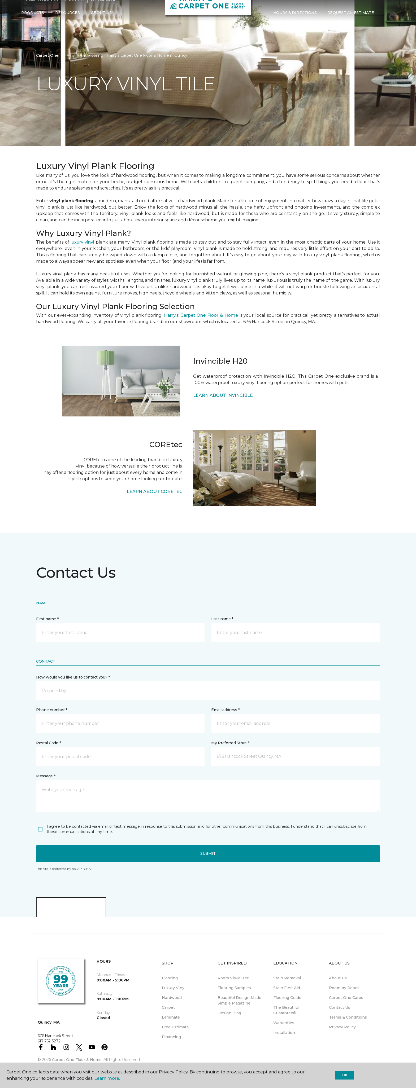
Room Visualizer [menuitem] (233, 978)
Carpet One (47, 55)
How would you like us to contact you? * (73, 677)
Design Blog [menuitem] (229, 1013)
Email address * (225, 710)
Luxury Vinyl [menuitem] (173, 987)
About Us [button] (101, 23)
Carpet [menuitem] (168, 1007)
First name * (47, 619)
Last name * (222, 619)
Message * (45, 776)
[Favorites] (390, 23)
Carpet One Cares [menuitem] (346, 997)
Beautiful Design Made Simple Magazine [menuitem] (239, 1000)
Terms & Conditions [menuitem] (348, 1017)
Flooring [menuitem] (170, 978)
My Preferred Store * (230, 743)
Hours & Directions (295, 23)
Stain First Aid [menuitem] (286, 987)
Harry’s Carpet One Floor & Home (201, 315)
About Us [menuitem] (338, 978)
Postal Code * (48, 743)
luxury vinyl (82, 242)
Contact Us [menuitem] (339, 1007)
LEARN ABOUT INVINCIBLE (223, 395)
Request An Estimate (350, 23)
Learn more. (107, 1078)
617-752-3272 (102, 9)
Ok (344, 1075)
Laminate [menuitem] (171, 1017)
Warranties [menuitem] (283, 1022)
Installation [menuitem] (284, 1032)
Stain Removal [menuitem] (287, 978)
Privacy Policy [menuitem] (342, 1027)
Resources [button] (67, 23)
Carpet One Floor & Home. (77, 1059)
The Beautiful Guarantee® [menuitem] (286, 1010)
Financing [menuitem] (171, 1036)
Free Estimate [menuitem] (175, 1027)
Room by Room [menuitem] (344, 987)
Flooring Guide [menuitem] (287, 997)
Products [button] (32, 23)
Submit (208, 853)
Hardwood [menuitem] (172, 997)
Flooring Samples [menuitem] (234, 987)
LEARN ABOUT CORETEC (155, 491)
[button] (383, 23)
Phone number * (51, 710)
